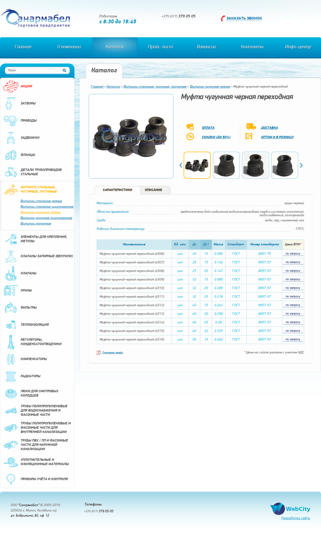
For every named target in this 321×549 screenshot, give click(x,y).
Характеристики (117, 190)
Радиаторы (21, 376)
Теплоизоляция (26, 325)
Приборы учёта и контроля (35, 479)
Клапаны (19, 274)
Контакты (252, 47)
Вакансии (206, 47)
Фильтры (20, 308)
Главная (23, 47)
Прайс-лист (160, 47)
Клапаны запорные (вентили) (38, 256)
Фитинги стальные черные (41, 201)
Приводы (20, 121)
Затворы (19, 104)
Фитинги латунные (35, 223)
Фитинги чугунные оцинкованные (46, 218)
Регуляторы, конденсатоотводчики (32, 342)
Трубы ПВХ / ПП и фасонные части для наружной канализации (35, 445)
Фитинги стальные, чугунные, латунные (30, 190)
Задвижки (21, 138)
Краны (17, 291)
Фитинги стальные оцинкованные (47, 206)
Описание (153, 190)
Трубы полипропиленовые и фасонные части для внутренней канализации (37, 428)
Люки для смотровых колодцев (30, 394)
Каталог (115, 47)
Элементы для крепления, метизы (35, 239)
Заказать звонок (244, 19)
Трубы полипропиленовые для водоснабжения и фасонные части (35, 411)
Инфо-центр (298, 47)
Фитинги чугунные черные (40, 212)
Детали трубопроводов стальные (32, 172)
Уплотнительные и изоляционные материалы (36, 462)
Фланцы (19, 155)
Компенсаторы (25, 359)
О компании (69, 47)
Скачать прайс (113, 352)
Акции (17, 87)
